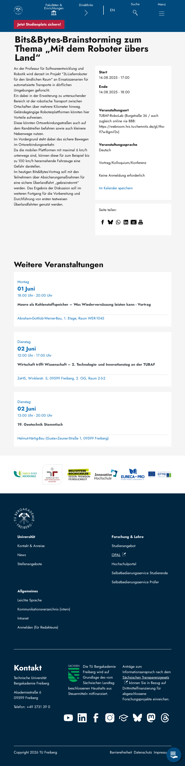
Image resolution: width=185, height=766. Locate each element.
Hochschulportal (124, 564)
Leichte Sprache (29, 600)
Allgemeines (27, 591)
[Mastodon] (151, 717)
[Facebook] (96, 717)
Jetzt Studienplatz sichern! (39, 24)
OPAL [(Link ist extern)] (119, 554)
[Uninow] (123, 717)
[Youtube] (68, 717)
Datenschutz (143, 752)
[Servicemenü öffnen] (173, 754)
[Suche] (135, 10)
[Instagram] (109, 717)
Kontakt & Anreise (31, 545)
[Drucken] (140, 222)
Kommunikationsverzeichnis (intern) (43, 609)
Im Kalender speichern (116, 188)
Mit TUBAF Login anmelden (41, 628)
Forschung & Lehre (128, 536)
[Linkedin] (82, 717)
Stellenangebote (29, 564)
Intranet (23, 618)
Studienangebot (123, 545)
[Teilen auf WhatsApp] (118, 222)
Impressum (162, 752)
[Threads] (165, 717)
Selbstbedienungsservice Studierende (140, 573)
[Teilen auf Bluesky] (110, 222)
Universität (26, 536)
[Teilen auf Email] (134, 222)
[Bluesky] (137, 717)
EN (112, 10)
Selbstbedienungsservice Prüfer (135, 582)
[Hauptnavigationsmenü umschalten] (162, 13)
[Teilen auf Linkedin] (126, 222)
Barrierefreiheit (121, 752)
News (21, 554)
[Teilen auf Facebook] (103, 222)
